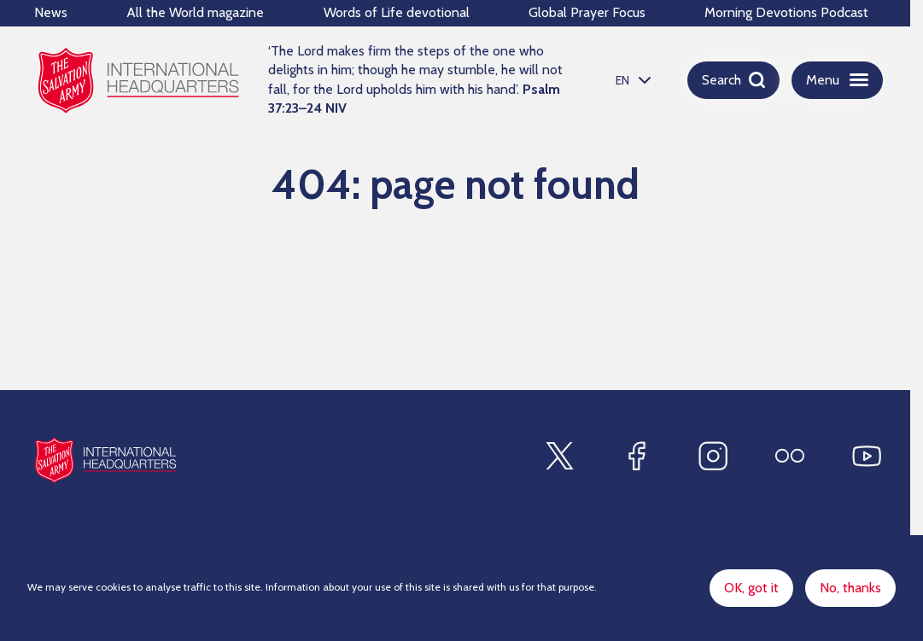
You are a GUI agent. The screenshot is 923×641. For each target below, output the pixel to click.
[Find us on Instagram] (713, 456)
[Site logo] (105, 459)
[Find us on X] (559, 456)
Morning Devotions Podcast (786, 12)
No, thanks (850, 588)
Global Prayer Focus (587, 12)
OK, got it (751, 588)
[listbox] (631, 80)
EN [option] (622, 80)
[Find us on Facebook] (636, 456)
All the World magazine (195, 12)
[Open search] (733, 80)
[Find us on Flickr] (790, 456)
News (50, 12)
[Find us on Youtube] (866, 456)
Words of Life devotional (397, 12)
